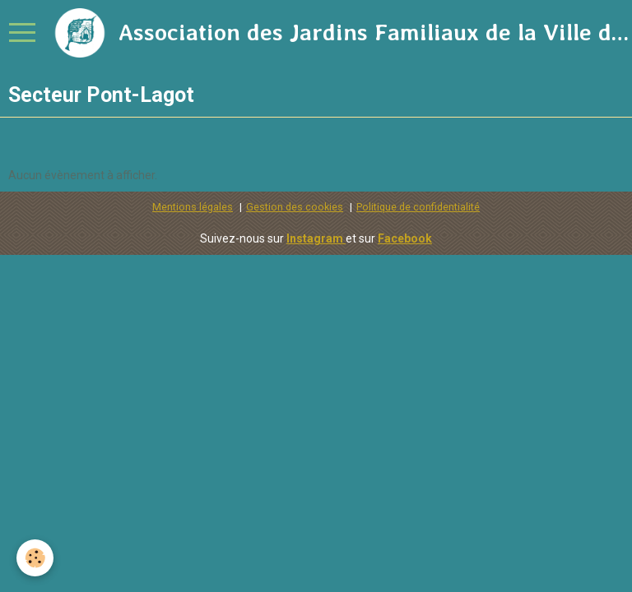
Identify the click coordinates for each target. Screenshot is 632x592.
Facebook (405, 238)
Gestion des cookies (294, 207)
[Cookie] (34, 557)
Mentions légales (192, 207)
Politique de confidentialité (418, 207)
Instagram (316, 238)
